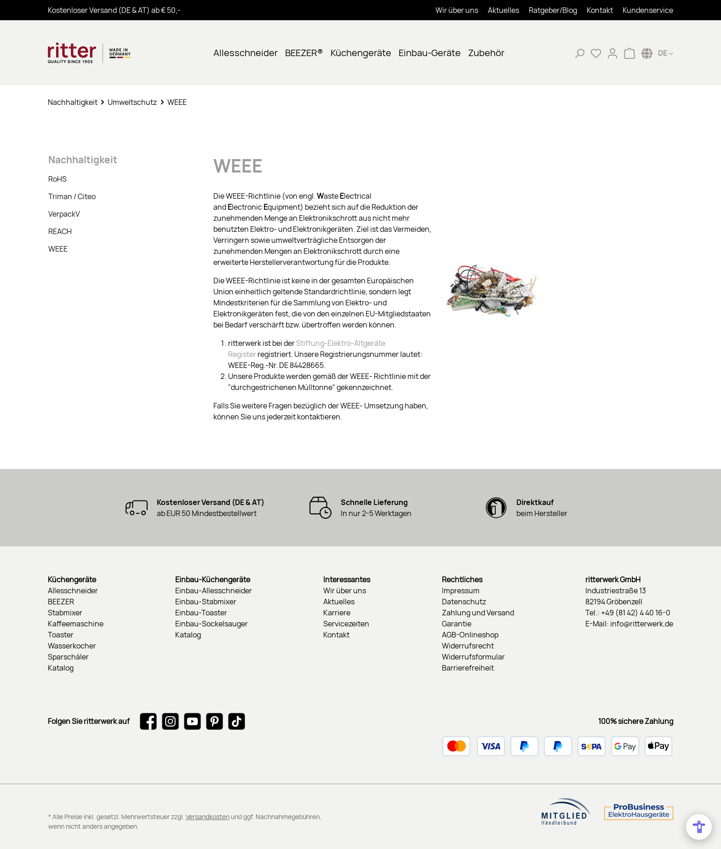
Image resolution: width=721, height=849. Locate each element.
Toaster (61, 635)
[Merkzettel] (596, 53)
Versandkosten (207, 816)
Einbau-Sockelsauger (211, 624)
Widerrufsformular (473, 657)
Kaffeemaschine (75, 624)
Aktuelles (503, 10)
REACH (60, 231)
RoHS (57, 179)
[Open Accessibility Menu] (699, 827)
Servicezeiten (346, 624)
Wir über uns (456, 10)
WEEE (58, 249)
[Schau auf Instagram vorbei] (170, 721)
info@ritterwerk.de (641, 624)
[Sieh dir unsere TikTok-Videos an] (236, 721)
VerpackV (64, 214)
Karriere (336, 613)
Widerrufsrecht (468, 646)
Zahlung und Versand (478, 613)
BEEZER (61, 602)
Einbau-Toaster (201, 613)
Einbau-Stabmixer (205, 602)
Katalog (61, 668)
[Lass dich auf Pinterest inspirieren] (214, 721)
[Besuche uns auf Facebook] (148, 721)
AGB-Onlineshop (470, 635)
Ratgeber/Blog (553, 10)
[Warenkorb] (629, 53)
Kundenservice (648, 10)
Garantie (456, 624)
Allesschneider (73, 590)
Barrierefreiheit (468, 668)
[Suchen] (579, 53)
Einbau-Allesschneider (213, 590)
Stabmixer (65, 613)
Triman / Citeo (72, 196)
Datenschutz (464, 602)
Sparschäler (68, 657)
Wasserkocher (72, 646)
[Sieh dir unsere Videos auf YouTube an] (192, 721)
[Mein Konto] (612, 53)
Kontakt (600, 10)
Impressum (461, 590)
